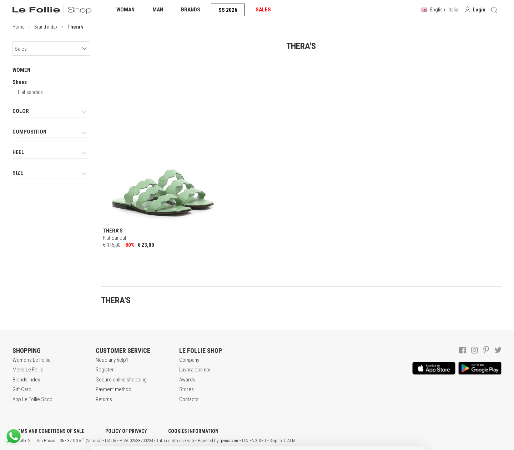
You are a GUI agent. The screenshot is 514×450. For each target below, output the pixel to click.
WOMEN (21, 70)
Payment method (113, 389)
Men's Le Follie (28, 369)
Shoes (19, 82)
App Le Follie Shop (32, 399)
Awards (187, 379)
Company (189, 360)
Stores (186, 389)
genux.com (229, 440)
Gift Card (21, 389)
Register (105, 369)
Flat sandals (30, 92)
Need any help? (112, 360)
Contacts (188, 399)
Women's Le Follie (31, 360)
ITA (245, 440)
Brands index (26, 379)
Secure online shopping (121, 379)
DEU (262, 440)
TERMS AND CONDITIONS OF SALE (48, 431)
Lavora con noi (194, 369)
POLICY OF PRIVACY (126, 431)
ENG (253, 440)
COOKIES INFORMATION (193, 431)
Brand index (45, 27)
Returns (104, 399)
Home (18, 27)
